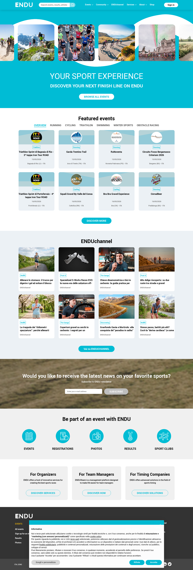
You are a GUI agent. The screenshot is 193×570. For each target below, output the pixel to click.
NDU (24, 4)
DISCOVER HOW (96, 493)
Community (102, 4)
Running (55, 125)
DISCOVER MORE (96, 220)
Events (89, 4)
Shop (152, 4)
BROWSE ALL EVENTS (96, 96)
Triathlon (86, 125)
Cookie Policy (121, 564)
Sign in (171, 4)
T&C (101, 564)
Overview (40, 125)
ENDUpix (158, 527)
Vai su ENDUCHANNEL (96, 349)
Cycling (70, 125)
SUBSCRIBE (116, 391)
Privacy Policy (109, 564)
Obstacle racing (148, 125)
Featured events (96, 118)
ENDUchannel (117, 4)
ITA (15, 564)
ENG (20, 564)
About (143, 4)
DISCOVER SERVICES (43, 493)
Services (131, 4)
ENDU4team (159, 532)
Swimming (103, 125)
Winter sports (123, 125)
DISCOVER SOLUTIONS (150, 493)
